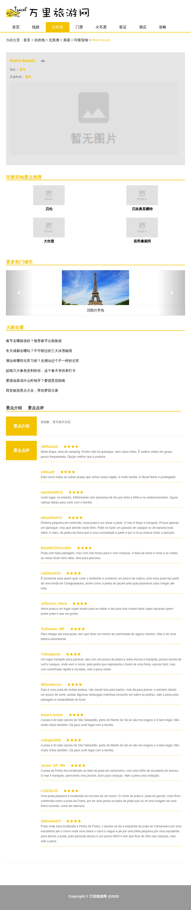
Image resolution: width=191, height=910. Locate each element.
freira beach (101, 40)
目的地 (57, 27)
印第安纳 (81, 40)
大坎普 (49, 241)
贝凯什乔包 (95, 310)
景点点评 (36, 408)
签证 (123, 27)
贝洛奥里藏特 (142, 209)
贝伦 (49, 209)
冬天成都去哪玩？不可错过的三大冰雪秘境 (39, 351)
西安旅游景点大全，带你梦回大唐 (32, 390)
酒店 (142, 27)
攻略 (162, 27)
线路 (36, 27)
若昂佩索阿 (142, 241)
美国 (67, 40)
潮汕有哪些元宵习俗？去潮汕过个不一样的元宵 (42, 361)
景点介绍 (14, 408)
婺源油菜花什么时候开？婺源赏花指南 (35, 380)
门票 (79, 27)
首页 (16, 27)
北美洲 (54, 40)
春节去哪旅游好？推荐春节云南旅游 (34, 341)
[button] (19, 292)
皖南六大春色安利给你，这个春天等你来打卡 (41, 371)
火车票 (101, 27)
